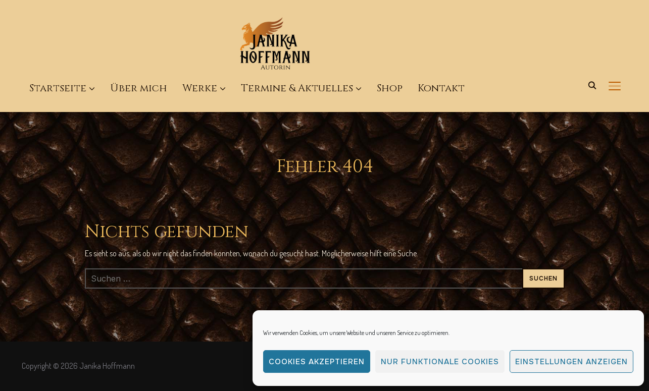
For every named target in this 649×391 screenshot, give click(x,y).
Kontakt (441, 88)
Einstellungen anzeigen (571, 362)
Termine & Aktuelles (297, 88)
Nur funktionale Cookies (440, 362)
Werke (199, 88)
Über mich (138, 88)
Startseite (57, 88)
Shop (390, 88)
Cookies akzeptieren (317, 362)
